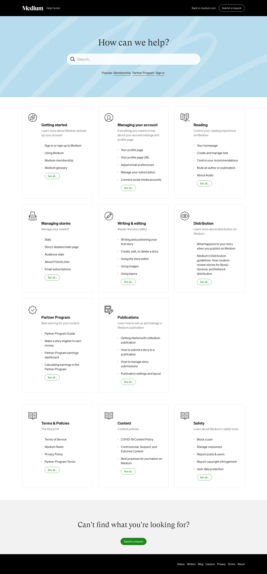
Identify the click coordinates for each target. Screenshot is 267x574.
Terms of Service (56, 439)
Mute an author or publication (216, 168)
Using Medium (54, 153)
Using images (130, 266)
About (241, 564)
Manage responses (209, 447)
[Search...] (133, 59)
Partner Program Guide (60, 333)
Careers (210, 564)
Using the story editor (135, 259)
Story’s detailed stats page (62, 247)
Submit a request (232, 8)
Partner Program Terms (60, 462)
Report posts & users (211, 454)
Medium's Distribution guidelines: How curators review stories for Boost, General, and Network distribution (213, 265)
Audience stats (54, 254)
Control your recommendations (217, 160)
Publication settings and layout (141, 373)
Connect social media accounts (141, 180)
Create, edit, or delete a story (139, 251)
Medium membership (59, 160)
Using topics (129, 274)
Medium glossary (56, 168)
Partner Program (143, 73)
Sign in (160, 73)
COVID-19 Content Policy (137, 439)
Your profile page (132, 150)
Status (181, 564)
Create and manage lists (212, 153)
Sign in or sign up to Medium (63, 145)
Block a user (205, 439)
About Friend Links (57, 262)
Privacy (221, 564)
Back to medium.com (204, 8)
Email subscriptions (58, 269)
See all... (52, 176)
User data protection (210, 469)
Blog (200, 564)
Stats (48, 239)
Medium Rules (54, 447)
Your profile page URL (135, 157)
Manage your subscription (138, 172)
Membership (122, 73)
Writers (191, 564)
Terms (231, 564)
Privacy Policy (54, 454)
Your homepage (207, 145)
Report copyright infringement (217, 462)
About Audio (205, 175)
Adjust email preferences (137, 165)
